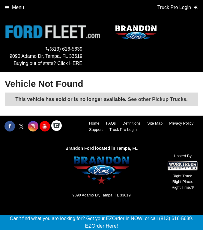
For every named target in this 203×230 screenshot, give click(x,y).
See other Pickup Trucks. (158, 99)
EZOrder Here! (101, 226)
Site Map (155, 123)
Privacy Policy (181, 123)
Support (96, 129)
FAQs (111, 123)
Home (94, 123)
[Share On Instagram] (33, 126)
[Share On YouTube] (45, 126)
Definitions (131, 123)
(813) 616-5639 (65, 49)
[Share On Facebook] (9, 126)
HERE (75, 63)
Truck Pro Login (123, 129)
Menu (14, 7)
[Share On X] (21, 126)
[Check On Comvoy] (56, 126)
